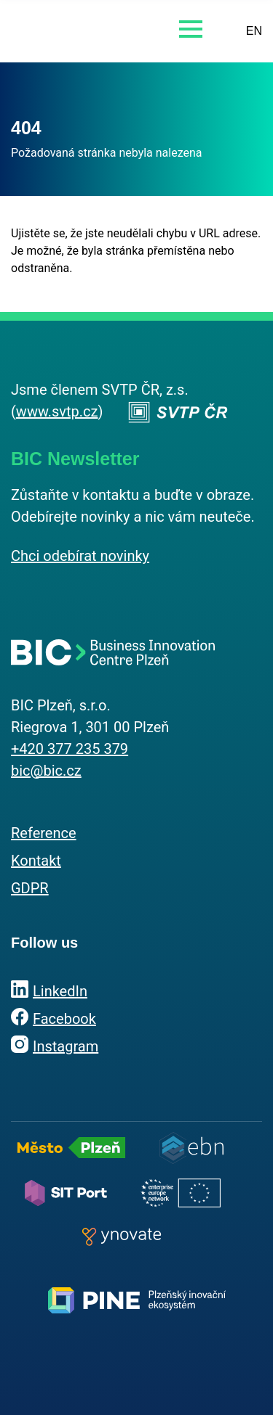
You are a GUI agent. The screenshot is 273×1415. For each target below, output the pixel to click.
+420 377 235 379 (69, 749)
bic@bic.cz (46, 770)
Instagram (65, 1046)
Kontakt (36, 860)
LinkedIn (60, 991)
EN (254, 31)
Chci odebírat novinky (80, 556)
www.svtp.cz (57, 411)
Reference (43, 833)
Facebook (64, 1019)
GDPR (30, 888)
